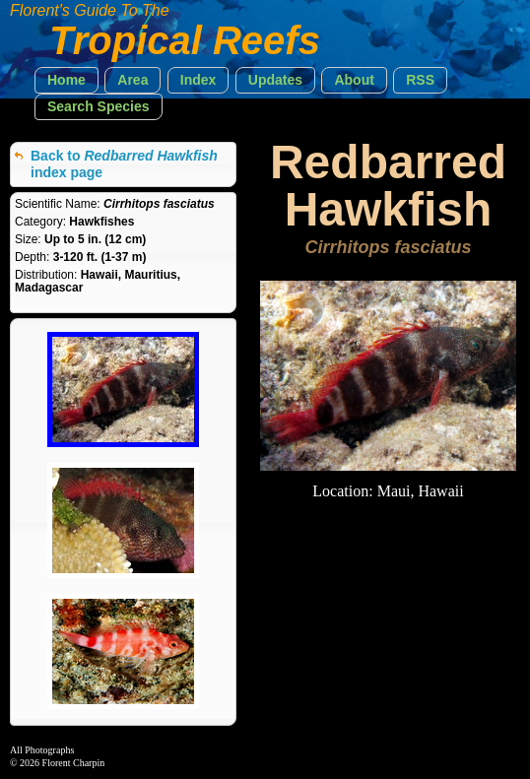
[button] (66, 80)
